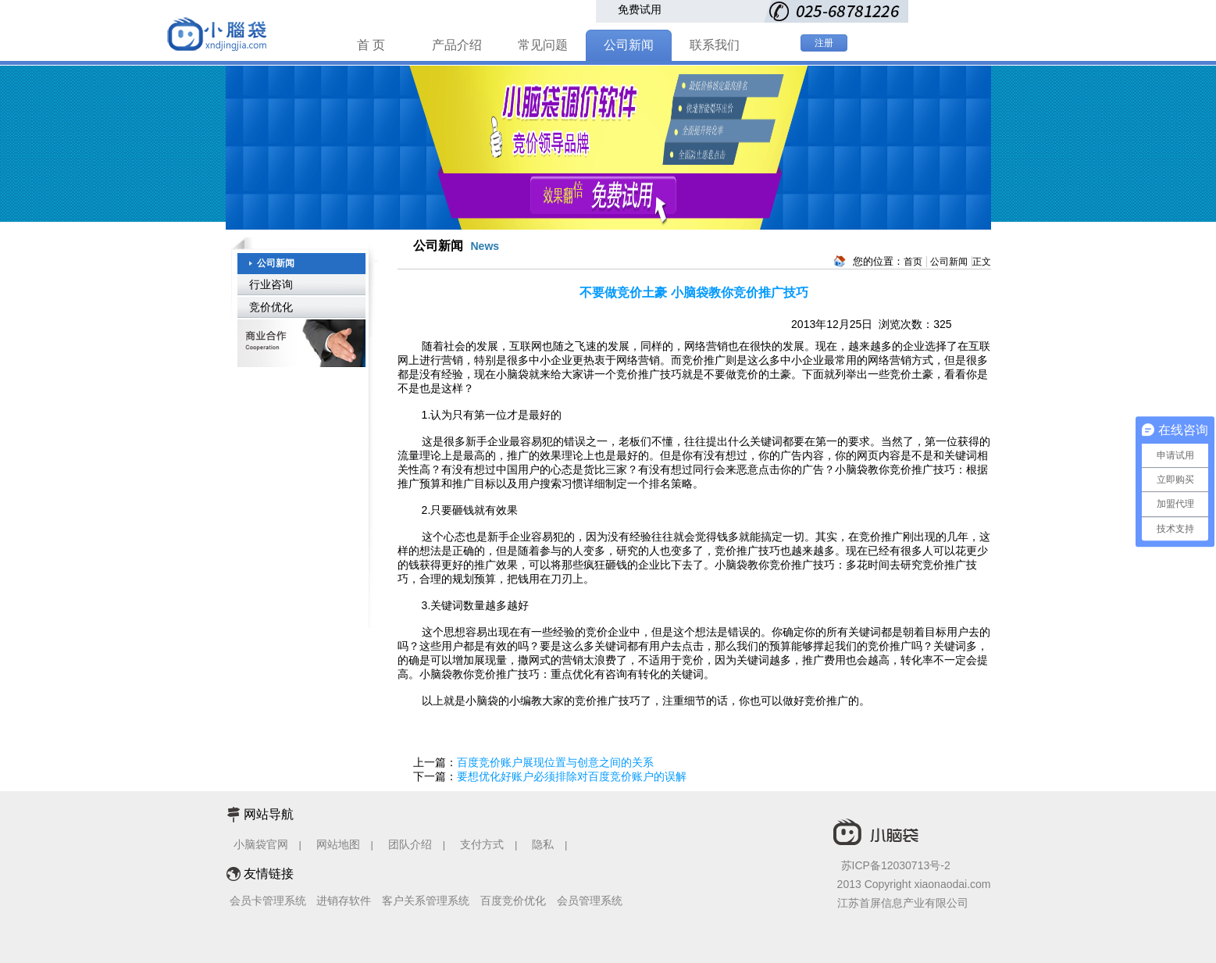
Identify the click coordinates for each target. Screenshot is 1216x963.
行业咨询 (271, 284)
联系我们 (715, 45)
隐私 (544, 844)
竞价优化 (271, 307)
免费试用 (639, 9)
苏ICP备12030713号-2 (895, 865)
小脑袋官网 (261, 844)
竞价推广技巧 (649, 374)
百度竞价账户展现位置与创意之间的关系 (555, 762)
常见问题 (543, 45)
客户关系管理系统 (425, 900)
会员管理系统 (589, 900)
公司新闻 (629, 45)
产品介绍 (457, 45)
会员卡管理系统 (268, 900)
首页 (913, 261)
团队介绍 (410, 844)
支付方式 (482, 844)
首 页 (371, 45)
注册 (824, 42)
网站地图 (338, 844)
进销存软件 (343, 900)
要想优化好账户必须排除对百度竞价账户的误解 (571, 776)
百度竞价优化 (513, 900)
